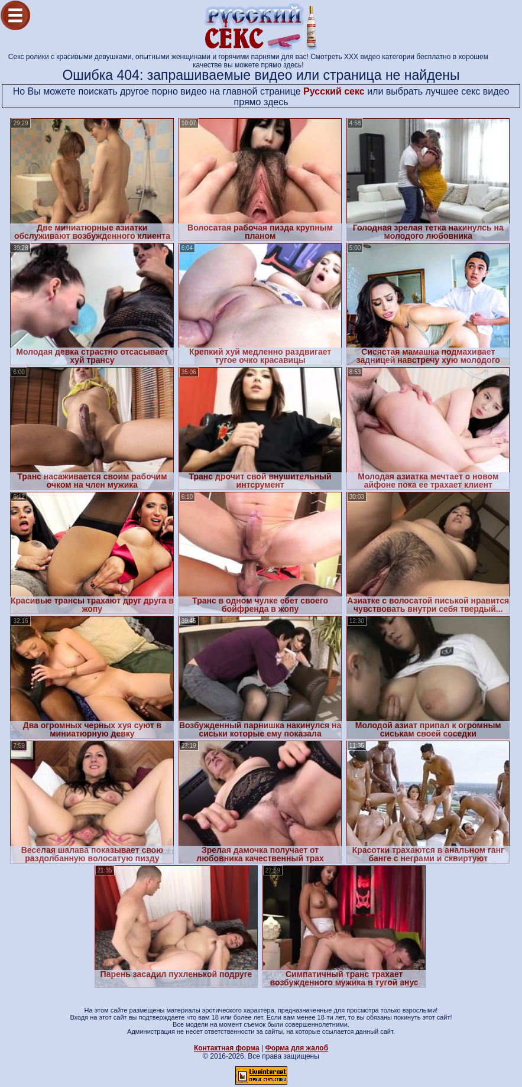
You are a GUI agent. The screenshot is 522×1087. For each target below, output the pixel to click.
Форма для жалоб (297, 1048)
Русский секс (334, 91)
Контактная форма (227, 1048)
